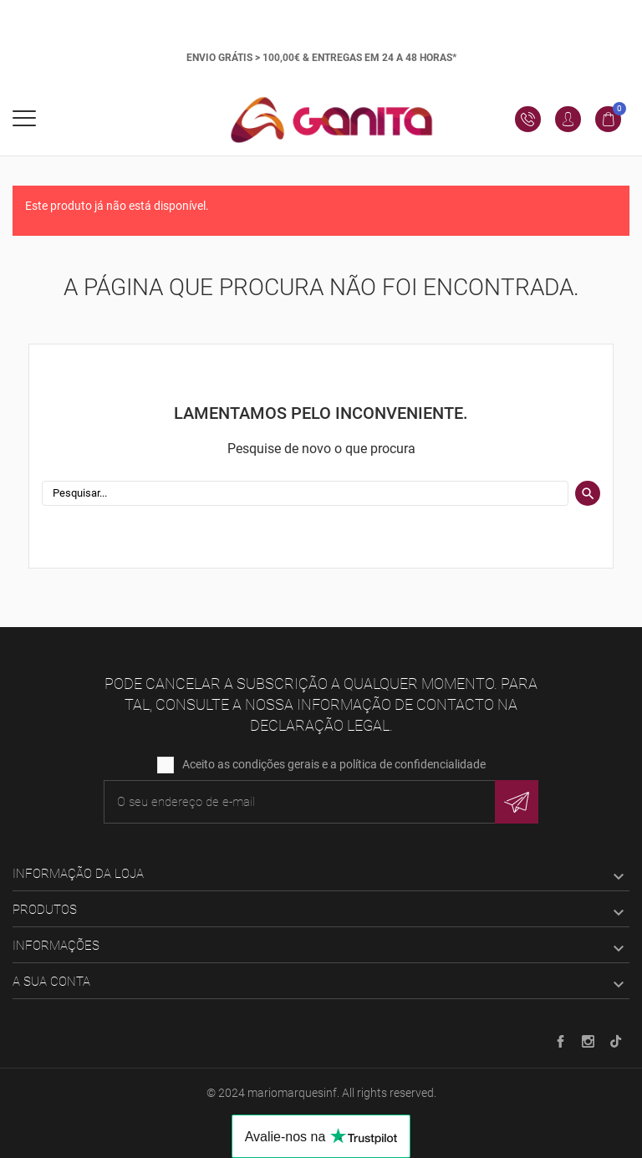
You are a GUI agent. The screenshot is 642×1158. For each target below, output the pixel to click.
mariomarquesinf (292, 1092)
